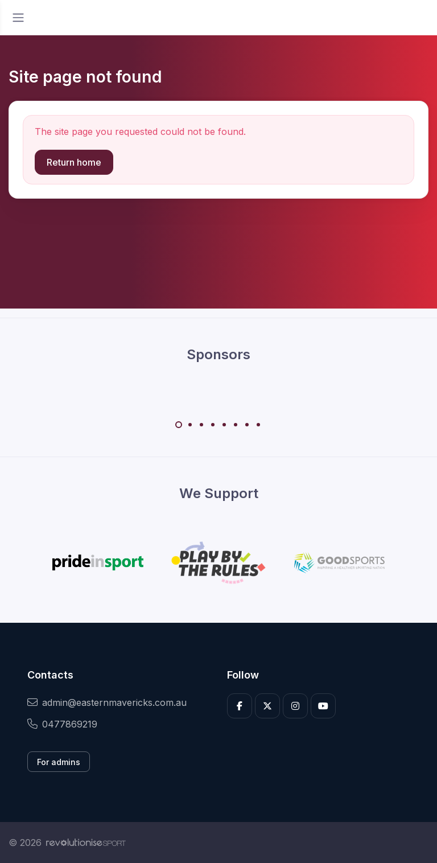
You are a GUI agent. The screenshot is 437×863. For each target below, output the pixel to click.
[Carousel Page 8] (258, 424)
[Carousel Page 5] (224, 424)
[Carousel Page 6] (235, 424)
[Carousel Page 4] (212, 424)
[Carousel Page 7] (247, 424)
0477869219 (62, 724)
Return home (74, 162)
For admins (58, 762)
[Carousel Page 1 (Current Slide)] (178, 424)
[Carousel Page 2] (190, 424)
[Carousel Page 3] (201, 424)
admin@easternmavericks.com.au (107, 702)
